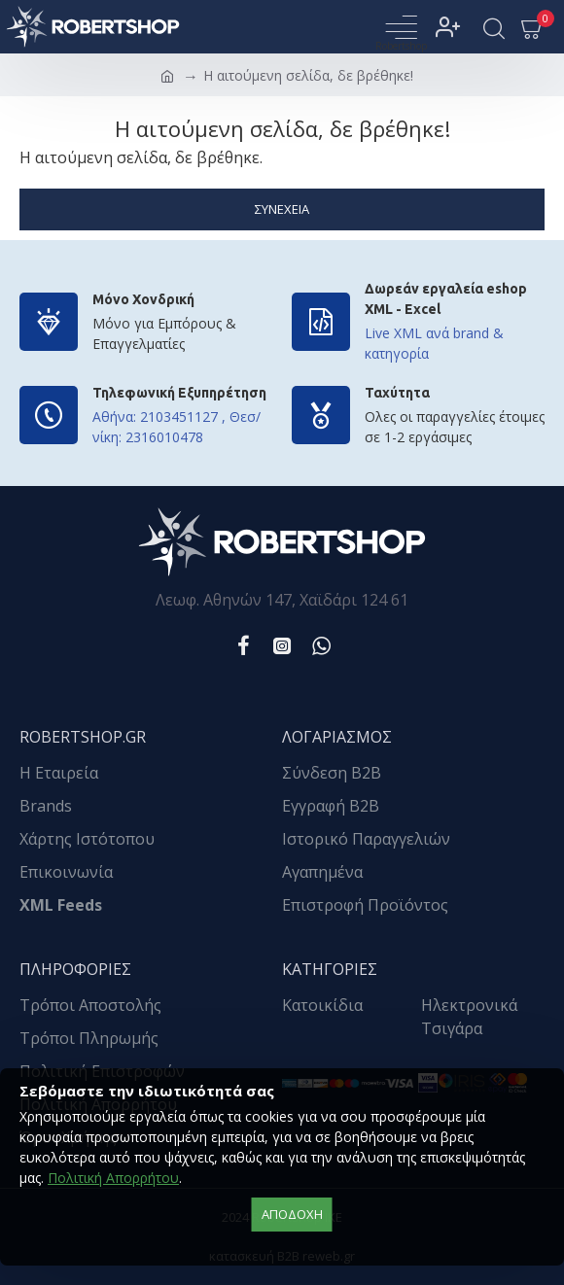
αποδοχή (292, 1214)
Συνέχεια (282, 209)
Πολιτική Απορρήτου (113, 1177)
